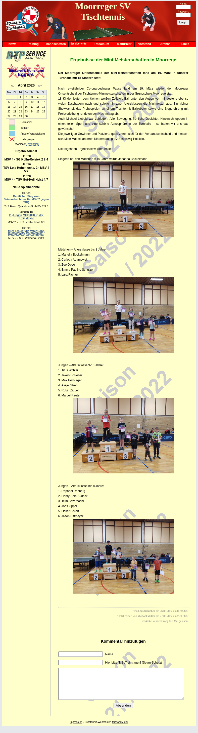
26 (43, 111)
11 (37, 102)
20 (9, 111)
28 (14, 116)
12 (43, 102)
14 (14, 106)
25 (37, 111)
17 (32, 106)
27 (9, 116)
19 (43, 106)
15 (20, 106)
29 (20, 116)
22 (20, 111)
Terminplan (32, 144)
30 (26, 116)
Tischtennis (90, 728)
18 (37, 106)
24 (32, 111)
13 (9, 106)
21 (14, 111)
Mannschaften (55, 44)
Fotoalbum (101, 44)
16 (26, 106)
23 (26, 111)
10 (32, 102)
